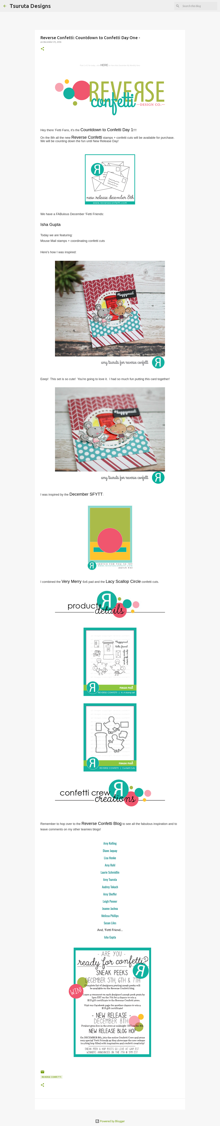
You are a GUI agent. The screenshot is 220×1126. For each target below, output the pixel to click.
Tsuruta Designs (30, 6)
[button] (42, 49)
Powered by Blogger (110, 1121)
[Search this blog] (199, 6)
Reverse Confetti (51, 1077)
